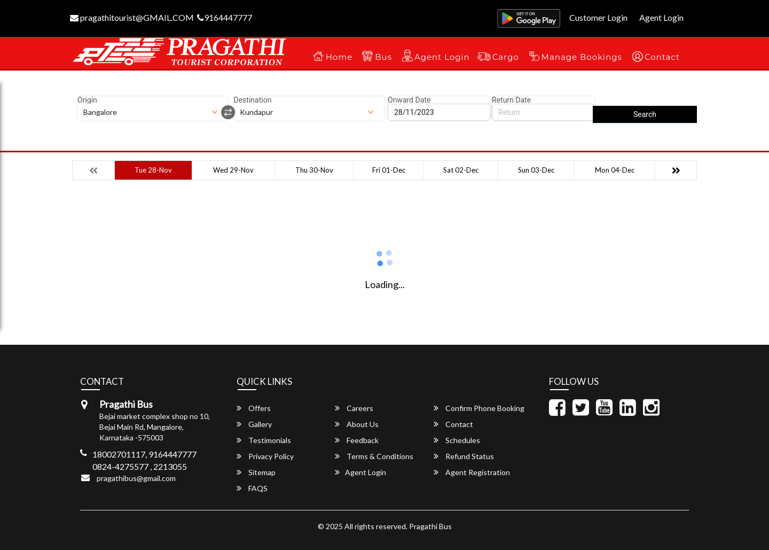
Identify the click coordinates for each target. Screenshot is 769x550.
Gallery (254, 424)
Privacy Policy (265, 456)
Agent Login (661, 17)
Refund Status (464, 456)
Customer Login (598, 17)
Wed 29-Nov (233, 170)
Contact (662, 57)
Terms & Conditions (374, 456)
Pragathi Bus (430, 526)
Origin (87, 100)
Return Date (511, 100)
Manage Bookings (582, 57)
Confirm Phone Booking (479, 408)
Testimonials (264, 440)
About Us (357, 424)
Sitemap (256, 472)
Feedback (357, 440)
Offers (254, 408)
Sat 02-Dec (460, 170)
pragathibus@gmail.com (136, 478)
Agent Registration (472, 472)
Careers (354, 408)
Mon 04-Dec (614, 170)
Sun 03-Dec (536, 170)
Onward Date (409, 100)
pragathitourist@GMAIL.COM (132, 17)
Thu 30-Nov (314, 170)
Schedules (457, 440)
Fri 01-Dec (388, 170)
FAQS (252, 488)
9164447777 (224, 17)
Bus (383, 57)
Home (339, 57)
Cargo (505, 57)
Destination (253, 100)
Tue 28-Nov (153, 170)
